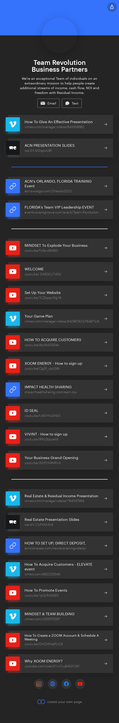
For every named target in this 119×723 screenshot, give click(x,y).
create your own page (59, 701)
